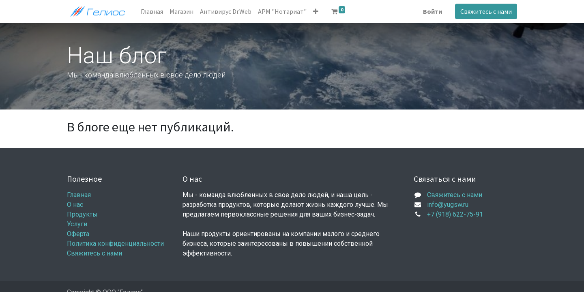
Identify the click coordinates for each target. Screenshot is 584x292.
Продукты (82, 214)
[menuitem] (151, 11)
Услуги (77, 224)
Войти (432, 11)
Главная (79, 195)
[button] (316, 11)
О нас (75, 204)
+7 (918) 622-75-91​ (455, 214)
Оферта (78, 234)
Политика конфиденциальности (115, 243)
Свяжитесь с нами (486, 11)
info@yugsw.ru (447, 204)
